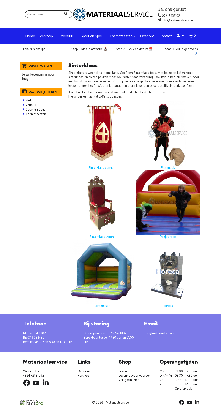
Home (30, 36)
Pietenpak (168, 167)
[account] (180, 36)
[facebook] (28, 387)
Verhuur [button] (68, 36)
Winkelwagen (40, 66)
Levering (125, 371)
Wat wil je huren (39, 92)
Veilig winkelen (129, 380)
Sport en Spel (35, 109)
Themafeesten (36, 114)
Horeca (168, 306)
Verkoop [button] (48, 36)
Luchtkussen (101, 306)
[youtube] (37, 387)
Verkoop (31, 100)
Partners (84, 375)
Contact (165, 36)
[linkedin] (47, 387)
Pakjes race (168, 237)
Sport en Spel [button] (93, 36)
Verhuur (31, 105)
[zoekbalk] (48, 14)
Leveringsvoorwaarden (135, 375)
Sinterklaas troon (102, 237)
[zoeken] (66, 14)
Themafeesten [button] (123, 36)
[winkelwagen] (192, 37)
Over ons (147, 36)
